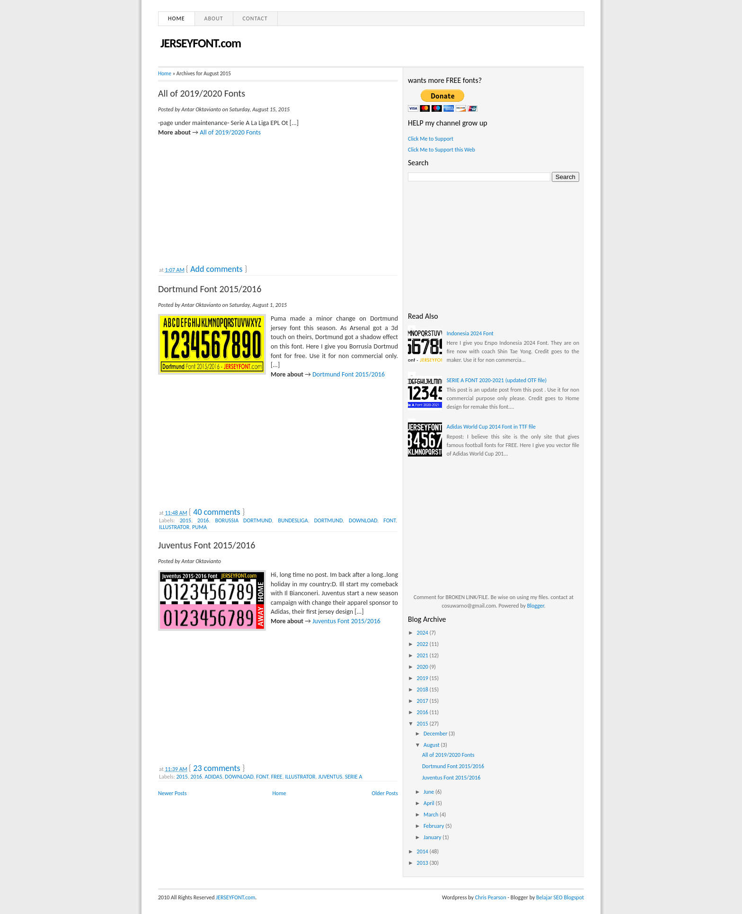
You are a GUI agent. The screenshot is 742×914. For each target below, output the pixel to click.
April (430, 803)
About (213, 18)
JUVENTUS (330, 776)
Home (176, 18)
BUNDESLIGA (293, 520)
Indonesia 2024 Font (470, 333)
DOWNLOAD (363, 520)
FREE (277, 776)
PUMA (199, 527)
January (433, 837)
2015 (185, 520)
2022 (423, 644)
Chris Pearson (490, 897)
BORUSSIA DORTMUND (243, 520)
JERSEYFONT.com (200, 43)
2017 (423, 701)
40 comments (216, 512)
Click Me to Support (430, 138)
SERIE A (353, 776)
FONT (389, 520)
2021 (423, 655)
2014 (423, 851)
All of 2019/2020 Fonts (201, 93)
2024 (423, 632)
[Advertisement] (229, 196)
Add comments (216, 269)
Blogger (535, 605)
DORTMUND (328, 520)
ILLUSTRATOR (174, 527)
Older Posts (385, 793)
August (432, 745)
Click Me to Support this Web (441, 149)
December (436, 733)
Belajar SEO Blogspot (560, 897)
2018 (423, 689)
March (432, 814)
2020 (423, 666)
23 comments (216, 768)
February (434, 826)
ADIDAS (213, 776)
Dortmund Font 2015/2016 (209, 289)
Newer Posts (172, 793)
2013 (423, 863)
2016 (203, 520)
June (429, 792)
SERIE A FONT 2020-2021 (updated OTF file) (497, 380)
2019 (423, 678)
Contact (255, 18)
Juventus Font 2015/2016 (206, 545)
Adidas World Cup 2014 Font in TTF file (491, 426)
